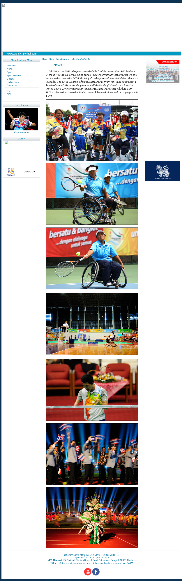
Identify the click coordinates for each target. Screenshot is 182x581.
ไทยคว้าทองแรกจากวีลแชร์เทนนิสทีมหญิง (73, 59)
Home (45, 59)
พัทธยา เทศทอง (21, 132)
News (52, 59)
